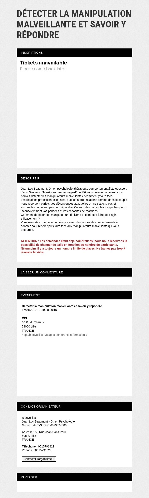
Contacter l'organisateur (39, 459)
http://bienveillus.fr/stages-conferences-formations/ (54, 334)
